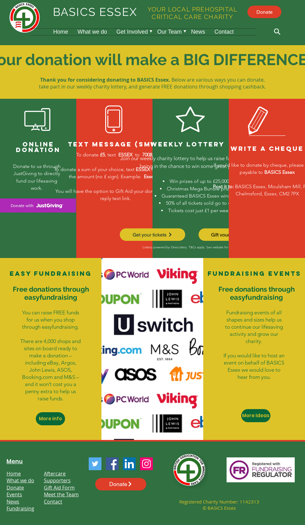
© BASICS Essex (219, 508)
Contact (53, 501)
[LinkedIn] (129, 463)
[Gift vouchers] (228, 234)
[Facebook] (112, 463)
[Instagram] (146, 463)
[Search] (277, 31)
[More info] (50, 418)
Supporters (57, 480)
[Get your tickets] (152, 234)
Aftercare (55, 473)
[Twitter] (95, 463)
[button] (132, 32)
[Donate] (264, 12)
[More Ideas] (255, 415)
